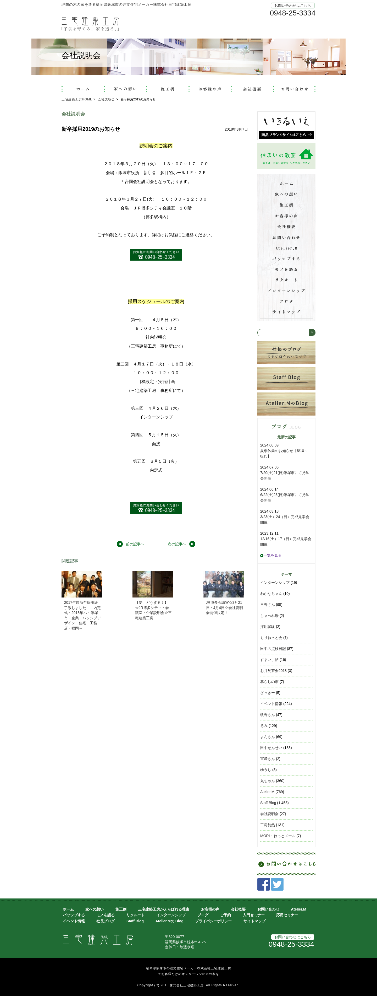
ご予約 (225, 915)
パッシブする (74, 915)
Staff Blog (268, 803)
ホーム (68, 909)
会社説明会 (269, 814)
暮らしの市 (269, 682)
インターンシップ (275, 582)
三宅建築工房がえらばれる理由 (163, 909)
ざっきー (267, 693)
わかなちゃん (271, 593)
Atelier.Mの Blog (169, 921)
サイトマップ (254, 921)
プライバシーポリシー (213, 921)
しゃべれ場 (269, 615)
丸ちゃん (267, 781)
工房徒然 (267, 825)
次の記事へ (177, 544)
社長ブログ (105, 921)
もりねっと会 (271, 638)
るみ (264, 726)
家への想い (94, 909)
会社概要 (238, 909)
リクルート (135, 915)
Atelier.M (267, 792)
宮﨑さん (267, 759)
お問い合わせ (268, 909)
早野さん (267, 604)
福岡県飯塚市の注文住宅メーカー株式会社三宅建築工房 (188, 968)
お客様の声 (210, 909)
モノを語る (105, 915)
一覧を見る (271, 555)
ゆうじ (265, 770)
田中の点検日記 (273, 649)
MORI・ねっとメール (278, 836)
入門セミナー (254, 915)
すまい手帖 (269, 660)
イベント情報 (271, 704)
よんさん (267, 737)
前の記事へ (135, 544)
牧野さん (267, 715)
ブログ (202, 915)
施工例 (120, 909)
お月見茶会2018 (273, 671)
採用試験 (267, 626)
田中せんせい (271, 748)
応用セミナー (287, 915)
